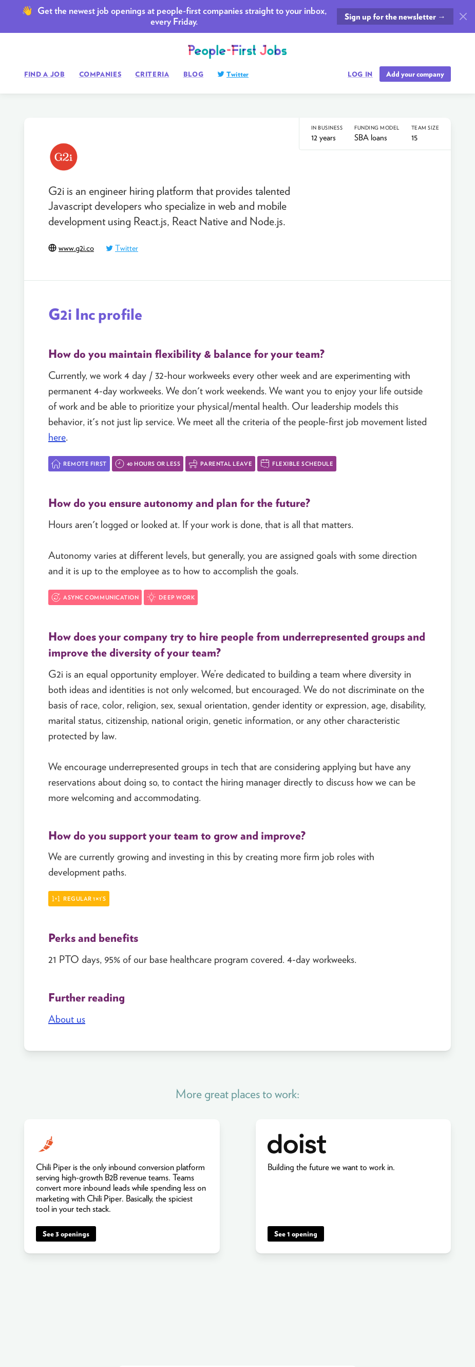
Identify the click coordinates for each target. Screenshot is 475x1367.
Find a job (44, 74)
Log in (360, 74)
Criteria (152, 74)
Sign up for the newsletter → (395, 17)
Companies (100, 74)
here (57, 437)
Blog (193, 74)
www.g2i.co (76, 248)
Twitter (237, 74)
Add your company (415, 74)
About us (66, 1019)
